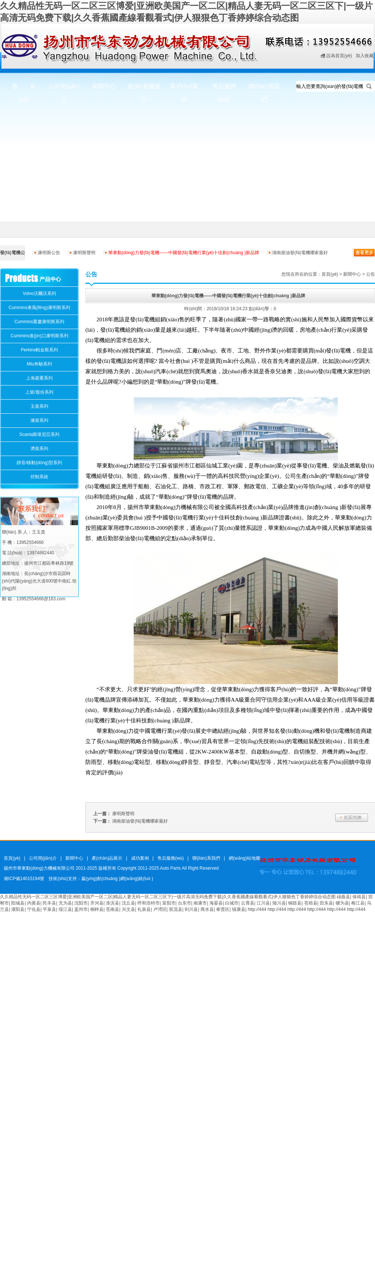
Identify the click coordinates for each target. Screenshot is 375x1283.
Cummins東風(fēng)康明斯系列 (39, 307)
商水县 (207, 909)
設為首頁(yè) (339, 55)
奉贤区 (222, 909)
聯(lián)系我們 (264, 90)
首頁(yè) (330, 274)
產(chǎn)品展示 (107, 858)
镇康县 (238, 909)
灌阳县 (18, 909)
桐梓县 (97, 909)
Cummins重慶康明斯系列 (39, 321)
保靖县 (359, 896)
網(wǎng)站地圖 (244, 858)
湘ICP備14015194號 (24, 878)
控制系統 (39, 476)
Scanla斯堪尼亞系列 (39, 434)
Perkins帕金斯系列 (39, 349)
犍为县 (342, 903)
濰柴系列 (39, 420)
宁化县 (33, 909)
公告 (370, 274)
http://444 (257, 909)
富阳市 (169, 903)
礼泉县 (144, 909)
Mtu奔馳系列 (39, 364)
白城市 (231, 903)
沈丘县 (128, 903)
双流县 (175, 909)
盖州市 (81, 909)
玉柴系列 (39, 406)
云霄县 (247, 903)
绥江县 (65, 909)
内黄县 (33, 903)
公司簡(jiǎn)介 (63, 90)
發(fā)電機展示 (144, 90)
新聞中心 (104, 86)
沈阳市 (81, 903)
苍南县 (112, 909)
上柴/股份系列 (39, 392)
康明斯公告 (49, 252)
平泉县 (49, 909)
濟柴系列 (39, 448)
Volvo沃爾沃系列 (39, 293)
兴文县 (128, 909)
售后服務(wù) (224, 90)
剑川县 (191, 909)
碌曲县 (343, 896)
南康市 (200, 903)
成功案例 (140, 858)
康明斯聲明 (84, 252)
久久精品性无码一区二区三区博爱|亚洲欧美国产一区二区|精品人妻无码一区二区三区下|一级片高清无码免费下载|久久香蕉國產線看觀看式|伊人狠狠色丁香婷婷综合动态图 (168, 896)
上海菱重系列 (39, 378)
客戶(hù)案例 (184, 90)
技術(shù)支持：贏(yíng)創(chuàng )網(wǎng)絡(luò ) (101, 878)
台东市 (184, 903)
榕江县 (358, 903)
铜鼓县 (294, 903)
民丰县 (49, 903)
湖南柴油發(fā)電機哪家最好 (300, 252)
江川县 (263, 903)
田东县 (326, 903)
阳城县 (18, 903)
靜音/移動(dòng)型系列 (39, 462)
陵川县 (279, 903)
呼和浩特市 (148, 903)
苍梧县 (310, 903)
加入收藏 (365, 55)
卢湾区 (160, 909)
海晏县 (216, 903)
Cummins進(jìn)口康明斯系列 (39, 335)
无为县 (65, 903)
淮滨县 (112, 903)
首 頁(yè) (24, 90)
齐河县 (97, 903)
